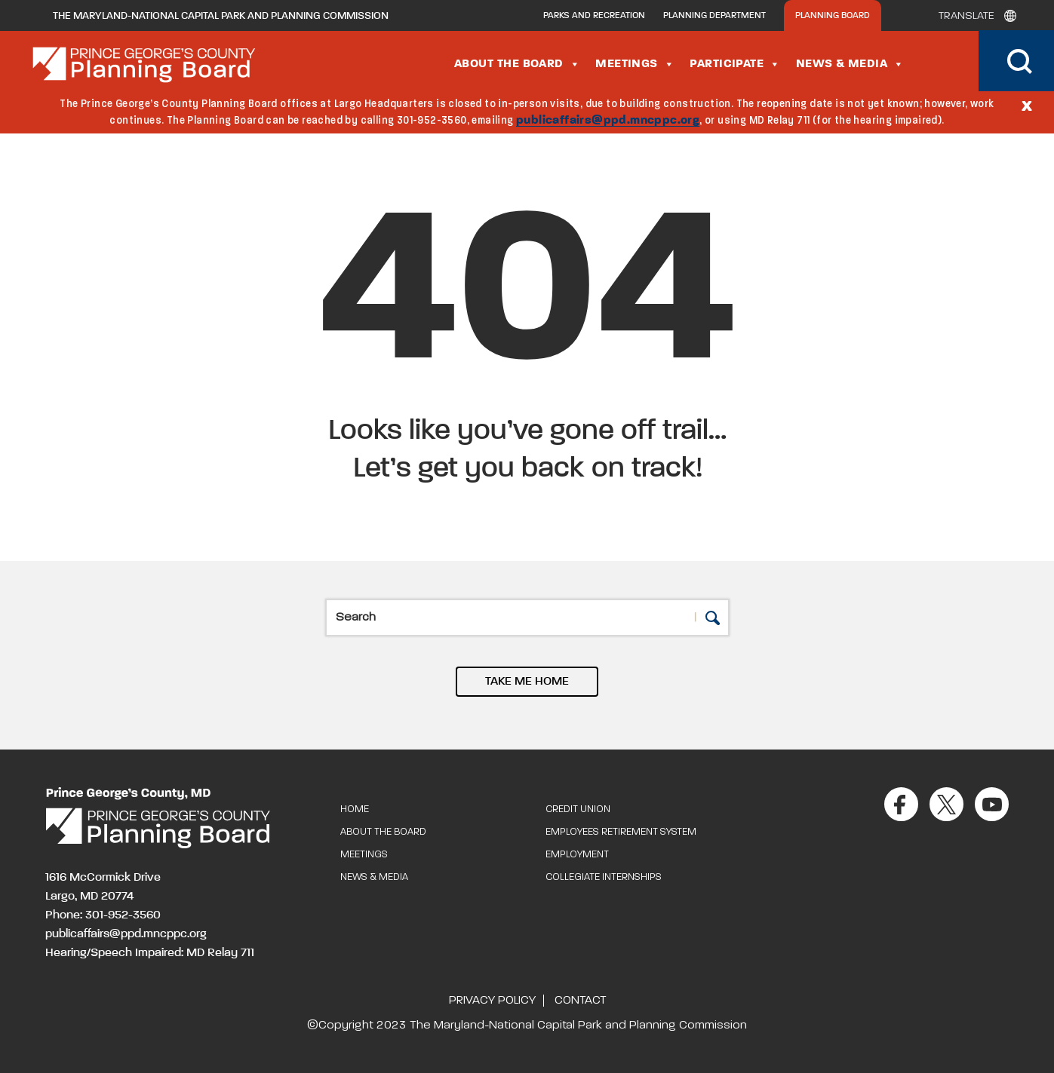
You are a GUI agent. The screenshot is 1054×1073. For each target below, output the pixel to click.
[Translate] (973, 16)
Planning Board (832, 15)
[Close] (1027, 105)
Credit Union (577, 809)
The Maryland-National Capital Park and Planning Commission (221, 16)
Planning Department (714, 15)
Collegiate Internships (603, 877)
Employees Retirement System (620, 832)
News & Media (850, 64)
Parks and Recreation (594, 15)
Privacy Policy (492, 1001)
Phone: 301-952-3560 (103, 915)
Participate (735, 64)
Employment (577, 855)
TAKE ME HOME (527, 682)
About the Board (517, 64)
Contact (580, 1001)
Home (354, 809)
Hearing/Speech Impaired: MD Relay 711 (149, 953)
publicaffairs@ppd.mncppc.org (607, 121)
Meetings (634, 64)
